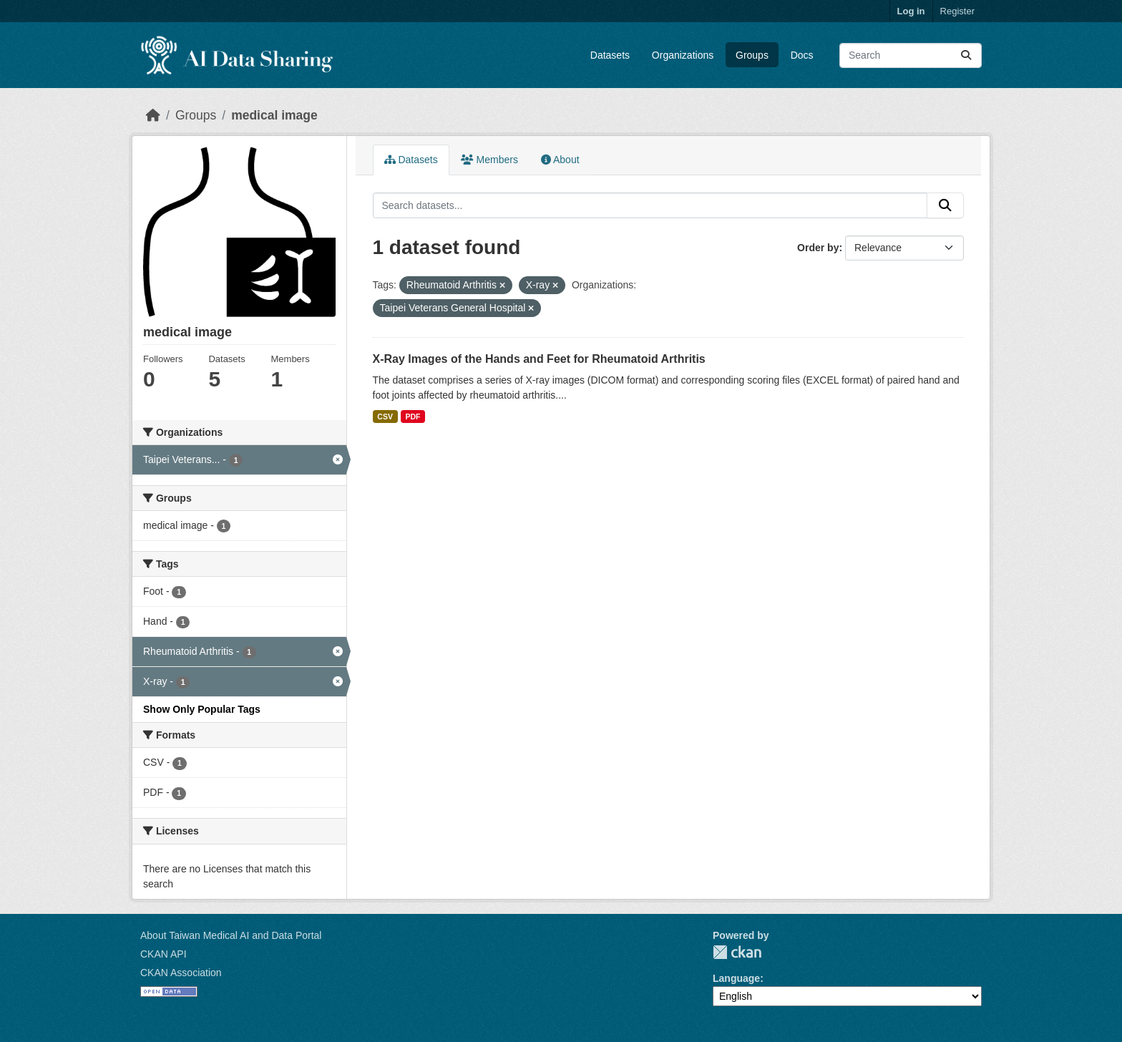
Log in (911, 11)
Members (489, 159)
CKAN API (163, 954)
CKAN (737, 952)
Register (957, 11)
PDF (412, 416)
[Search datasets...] (910, 55)
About (560, 159)
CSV (385, 416)
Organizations (682, 55)
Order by (818, 247)
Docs (802, 55)
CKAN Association (181, 972)
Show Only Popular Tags (201, 709)
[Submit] (966, 55)
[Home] (153, 115)
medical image (274, 115)
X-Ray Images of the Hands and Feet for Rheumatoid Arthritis (539, 359)
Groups (752, 55)
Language (736, 978)
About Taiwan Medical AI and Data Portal (230, 935)
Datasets (610, 55)
